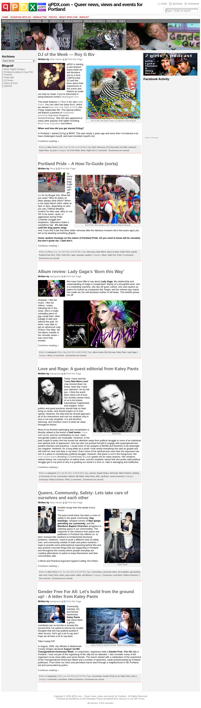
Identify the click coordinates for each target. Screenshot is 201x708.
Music (83, 150)
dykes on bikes (113, 252)
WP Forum (139, 699)
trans (133, 676)
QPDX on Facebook (151, 137)
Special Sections (93, 21)
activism (92, 473)
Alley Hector (56, 59)
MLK (98, 476)
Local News (117, 575)
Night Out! (91, 150)
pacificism (105, 476)
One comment (44, 578)
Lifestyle (55, 21)
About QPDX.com (68, 17)
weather (88, 255)
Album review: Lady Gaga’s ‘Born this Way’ (81, 271)
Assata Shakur (103, 473)
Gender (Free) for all (111, 676)
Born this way (109, 352)
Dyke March (101, 252)
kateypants (55, 276)
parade (134, 252)
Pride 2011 (65, 255)
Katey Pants (44, 150)
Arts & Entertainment (14, 21)
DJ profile (123, 147)
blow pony (101, 147)
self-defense (87, 575)
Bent (94, 147)
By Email (177, 3)
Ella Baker (80, 476)
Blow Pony (43, 123)
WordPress (74, 699)
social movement (117, 476)
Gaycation (55, 123)
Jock (45, 21)
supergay (80, 255)
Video (122, 21)
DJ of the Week (73, 150)
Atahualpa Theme (94, 699)
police (61, 575)
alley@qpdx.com (70, 96)
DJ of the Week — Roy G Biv (66, 54)
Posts (164, 3)
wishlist (84, 17)
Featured (35, 21)
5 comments (128, 255)
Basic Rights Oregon (14, 69)
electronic (132, 147)
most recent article (64, 456)
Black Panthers (125, 473)
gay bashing (135, 572)
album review (98, 352)
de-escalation (123, 572)
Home (5, 17)
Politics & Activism (56, 480)
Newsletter (40, 17)
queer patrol (70, 575)
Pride (58, 255)
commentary (62, 476)
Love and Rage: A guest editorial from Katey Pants (88, 368)
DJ (65, 101)
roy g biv (53, 150)
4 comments (59, 356)
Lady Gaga (131, 352)
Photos (53, 17)
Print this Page (75, 59)
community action (110, 572)
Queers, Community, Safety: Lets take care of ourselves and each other (83, 495)
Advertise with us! (20, 17)
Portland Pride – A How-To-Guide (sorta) (78, 163)
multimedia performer (56, 114)
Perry (52, 168)
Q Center (8, 80)
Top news (112, 21)
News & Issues (72, 21)
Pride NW (9, 77)
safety (78, 575)
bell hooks (114, 473)
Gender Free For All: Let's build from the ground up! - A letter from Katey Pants (86, 594)
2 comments (102, 150)
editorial (71, 476)
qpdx (73, 255)
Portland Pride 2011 (47, 255)
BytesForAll (112, 699)
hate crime (43, 575)
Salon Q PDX (11, 83)
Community (43, 480)
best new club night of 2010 (63, 107)
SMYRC (8, 86)
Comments (193, 3)
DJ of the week (112, 147)
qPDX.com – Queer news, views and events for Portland (95, 7)
